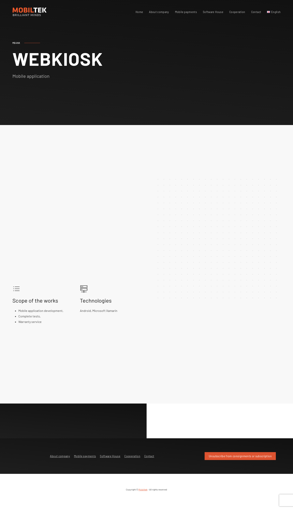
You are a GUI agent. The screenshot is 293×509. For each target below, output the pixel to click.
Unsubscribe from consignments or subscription (240, 456)
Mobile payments (186, 12)
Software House (213, 12)
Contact (256, 12)
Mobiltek (143, 489)
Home (139, 12)
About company (159, 12)
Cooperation (237, 12)
